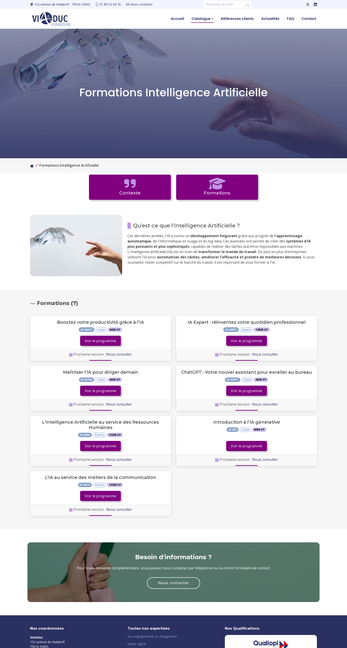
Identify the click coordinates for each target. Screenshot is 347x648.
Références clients (237, 18)
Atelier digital (136, 644)
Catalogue (200, 18)
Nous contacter (173, 583)
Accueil (177, 18)
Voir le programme (100, 340)
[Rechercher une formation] (223, 4)
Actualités (270, 18)
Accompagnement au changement (152, 636)
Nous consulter (119, 354)
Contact (309, 18)
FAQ (290, 18)
